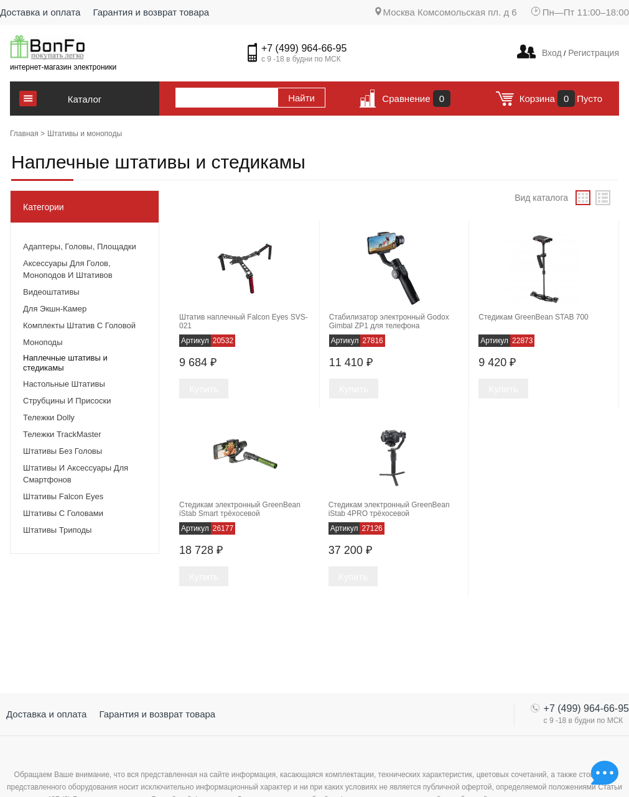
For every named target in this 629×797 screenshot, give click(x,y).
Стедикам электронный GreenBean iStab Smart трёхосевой (240, 509)
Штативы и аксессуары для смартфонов (75, 473)
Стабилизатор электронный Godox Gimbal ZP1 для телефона (389, 321)
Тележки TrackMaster (62, 434)
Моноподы (43, 342)
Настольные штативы (64, 384)
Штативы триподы (57, 530)
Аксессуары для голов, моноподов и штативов (68, 269)
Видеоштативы (51, 292)
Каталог (85, 99)
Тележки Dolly (49, 417)
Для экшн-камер (54, 308)
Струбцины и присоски (67, 400)
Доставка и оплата (40, 12)
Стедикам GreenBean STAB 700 (533, 317)
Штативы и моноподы (84, 133)
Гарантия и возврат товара (151, 12)
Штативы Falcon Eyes (63, 496)
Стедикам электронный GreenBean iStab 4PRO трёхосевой (389, 509)
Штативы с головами (63, 513)
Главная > (27, 133)
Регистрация (592, 53)
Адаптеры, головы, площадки (79, 246)
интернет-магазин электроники (63, 67)
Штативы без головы (62, 451)
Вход (552, 53)
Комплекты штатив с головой (79, 325)
